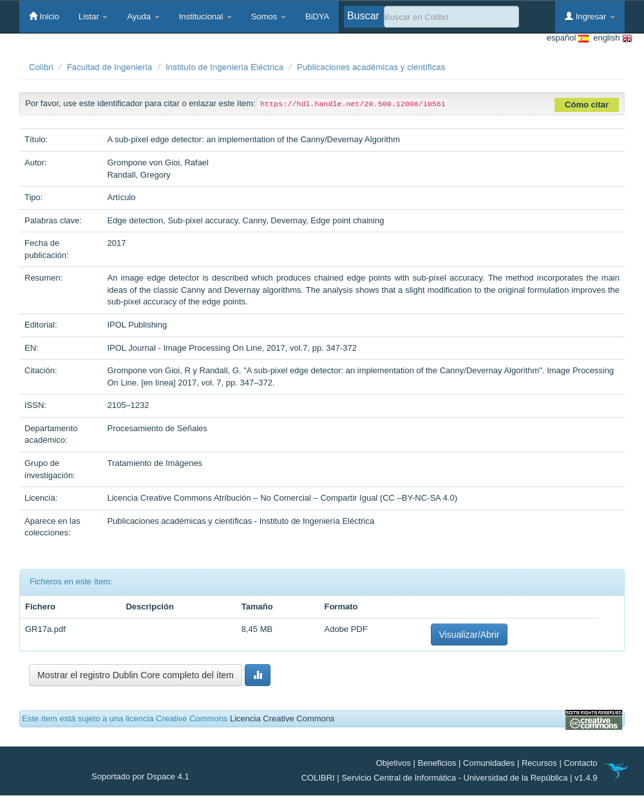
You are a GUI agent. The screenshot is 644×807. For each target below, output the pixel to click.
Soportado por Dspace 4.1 (140, 776)
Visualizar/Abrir (469, 634)
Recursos (539, 763)
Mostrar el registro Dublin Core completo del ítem (135, 675)
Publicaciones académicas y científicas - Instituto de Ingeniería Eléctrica (240, 521)
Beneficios (437, 763)
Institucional (205, 16)
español (568, 38)
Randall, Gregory (138, 175)
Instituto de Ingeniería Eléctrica (224, 67)
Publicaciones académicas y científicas (371, 67)
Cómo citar (587, 104)
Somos (268, 16)
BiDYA (317, 16)
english (610, 38)
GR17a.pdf (45, 629)
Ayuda (143, 16)
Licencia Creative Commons (282, 718)
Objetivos (393, 763)
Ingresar (590, 16)
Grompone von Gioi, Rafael (158, 162)
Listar (93, 16)
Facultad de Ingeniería (110, 67)
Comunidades (489, 763)
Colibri (41, 67)
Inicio (44, 16)
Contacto (580, 763)
